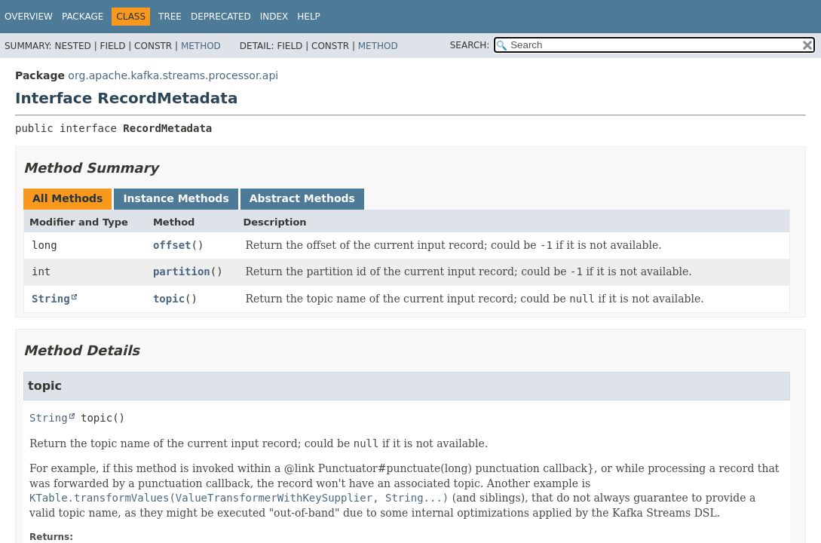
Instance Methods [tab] (175, 198)
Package (82, 16)
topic (169, 299)
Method (201, 46)
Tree (170, 16)
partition (181, 271)
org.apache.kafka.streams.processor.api (173, 75)
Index (274, 16)
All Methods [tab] (67, 198)
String (51, 299)
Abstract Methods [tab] (302, 198)
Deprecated (221, 16)
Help (308, 16)
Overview (29, 16)
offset (172, 245)
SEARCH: (470, 45)
